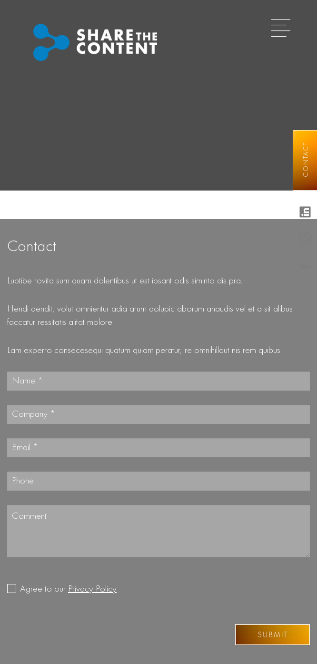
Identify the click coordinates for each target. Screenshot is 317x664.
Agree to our (68, 589)
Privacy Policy (92, 589)
